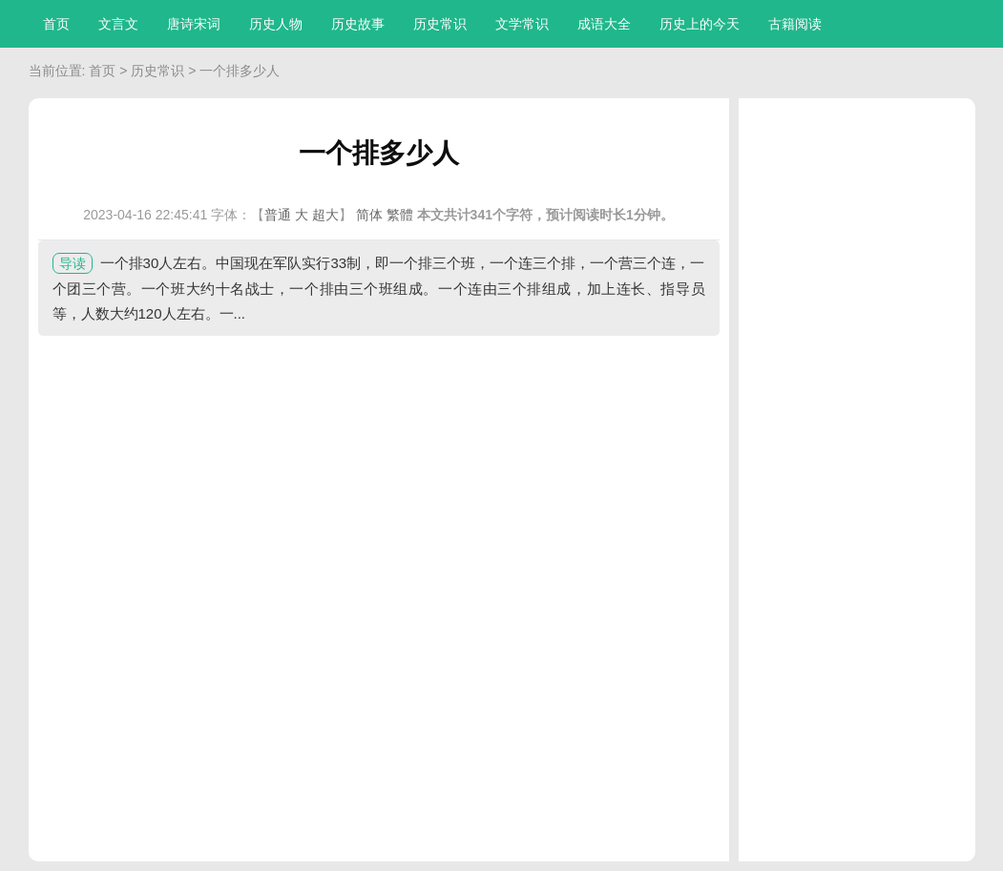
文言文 (118, 23)
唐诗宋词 (193, 23)
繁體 (400, 214)
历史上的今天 (699, 23)
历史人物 (276, 23)
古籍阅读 (795, 23)
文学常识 (522, 23)
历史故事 (358, 23)
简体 (369, 214)
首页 (56, 23)
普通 (277, 214)
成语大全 (604, 23)
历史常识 (440, 23)
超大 (325, 214)
